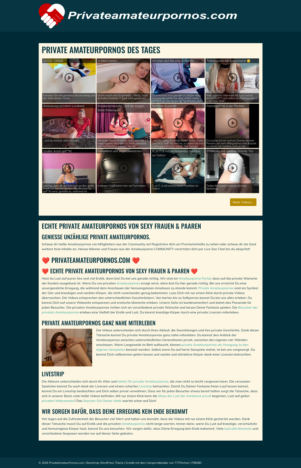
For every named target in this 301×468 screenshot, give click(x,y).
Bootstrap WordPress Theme (104, 462)
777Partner (182, 462)
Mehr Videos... (243, 202)
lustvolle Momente (238, 428)
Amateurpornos (128, 283)
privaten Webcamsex (58, 401)
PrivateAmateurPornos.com (66, 462)
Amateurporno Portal (195, 278)
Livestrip (145, 386)
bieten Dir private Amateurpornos (143, 381)
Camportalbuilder (157, 462)
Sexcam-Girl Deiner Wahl (102, 401)
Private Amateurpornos (216, 288)
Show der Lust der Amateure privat (184, 396)
